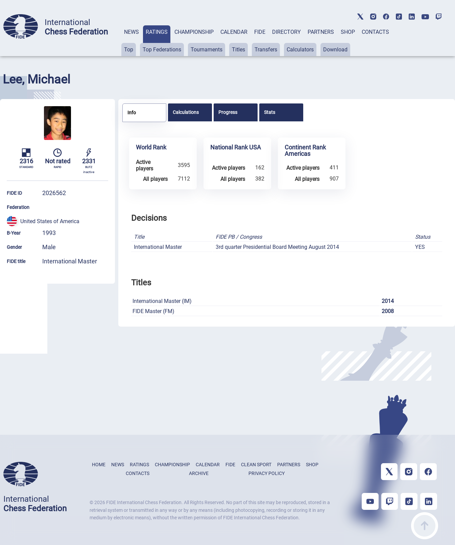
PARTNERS (321, 32)
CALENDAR (233, 32)
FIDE (259, 32)
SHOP (348, 32)
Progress (227, 112)
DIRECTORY (286, 32)
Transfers (266, 49)
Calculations (186, 112)
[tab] (131, 40)
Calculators (300, 49)
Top (128, 49)
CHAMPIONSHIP (194, 32)
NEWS (131, 32)
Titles (238, 49)
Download (335, 49)
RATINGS (157, 32)
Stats (269, 112)
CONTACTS (375, 32)
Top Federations (162, 49)
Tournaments (206, 49)
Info (131, 112)
